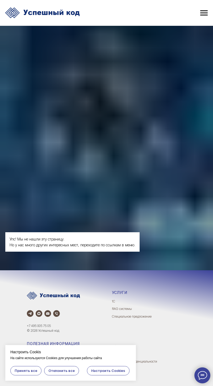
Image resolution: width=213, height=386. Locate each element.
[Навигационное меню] (204, 13)
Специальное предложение (132, 316)
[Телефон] (56, 313)
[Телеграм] (30, 313)
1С (113, 301)
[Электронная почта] (47, 313)
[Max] (39, 313)
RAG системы (122, 309)
